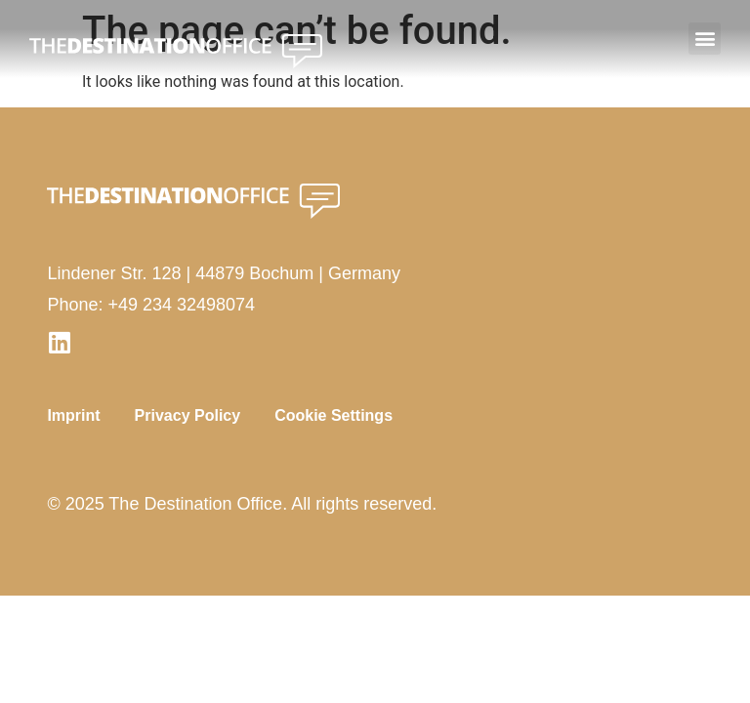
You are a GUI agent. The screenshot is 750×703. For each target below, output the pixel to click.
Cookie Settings (333, 415)
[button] (704, 38)
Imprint (73, 415)
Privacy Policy (188, 415)
